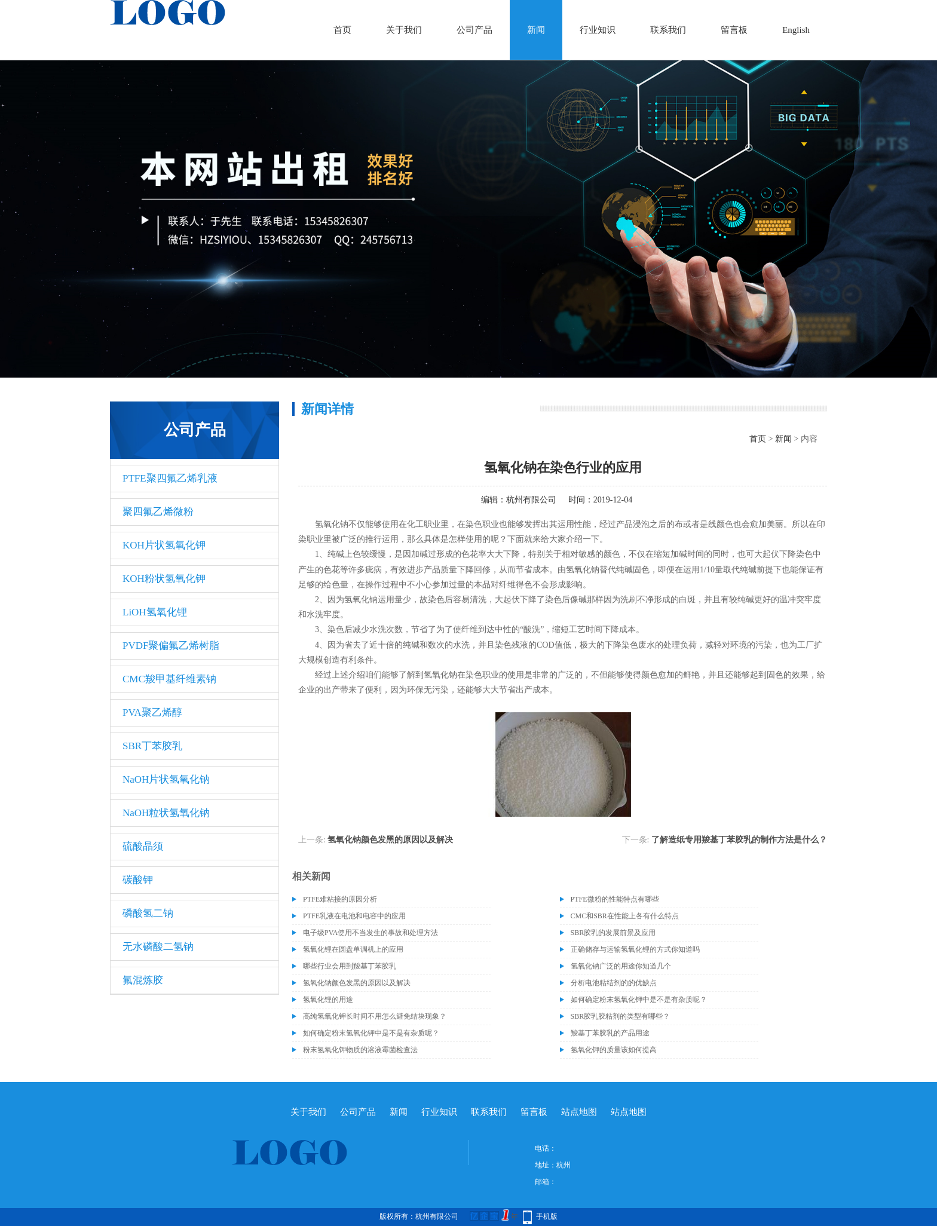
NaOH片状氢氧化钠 (166, 779)
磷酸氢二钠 (148, 913)
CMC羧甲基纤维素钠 (169, 679)
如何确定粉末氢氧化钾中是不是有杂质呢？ (639, 999)
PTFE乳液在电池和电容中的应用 (354, 916)
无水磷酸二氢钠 (158, 946)
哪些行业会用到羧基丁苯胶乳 (349, 966)
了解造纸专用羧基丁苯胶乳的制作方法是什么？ (739, 839)
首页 (342, 30)
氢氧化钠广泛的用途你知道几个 (621, 966)
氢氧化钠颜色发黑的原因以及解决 (390, 839)
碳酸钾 (138, 879)
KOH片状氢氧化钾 (164, 545)
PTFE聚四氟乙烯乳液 (170, 478)
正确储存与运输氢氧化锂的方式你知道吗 (635, 949)
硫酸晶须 (143, 846)
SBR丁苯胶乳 (152, 746)
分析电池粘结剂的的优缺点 (614, 983)
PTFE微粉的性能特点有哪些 (615, 899)
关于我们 (404, 30)
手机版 (547, 1216)
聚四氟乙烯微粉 (158, 511)
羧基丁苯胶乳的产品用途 (610, 1033)
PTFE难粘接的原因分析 (340, 899)
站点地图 (579, 1112)
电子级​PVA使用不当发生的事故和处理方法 (370, 932)
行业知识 (598, 30)
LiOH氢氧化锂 (155, 612)
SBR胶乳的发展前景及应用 (613, 932)
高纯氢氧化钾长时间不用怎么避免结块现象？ (374, 1016)
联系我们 (668, 30)
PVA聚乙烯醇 (152, 712)
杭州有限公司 (531, 499)
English (796, 30)
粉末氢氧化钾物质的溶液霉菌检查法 (360, 1050)
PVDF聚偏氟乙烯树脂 (171, 645)
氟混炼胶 (143, 980)
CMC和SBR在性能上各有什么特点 (625, 916)
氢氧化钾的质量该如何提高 (614, 1050)
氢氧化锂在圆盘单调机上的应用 (353, 949)
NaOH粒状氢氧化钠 (166, 813)
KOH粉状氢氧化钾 (164, 578)
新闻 (536, 30)
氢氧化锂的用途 (328, 999)
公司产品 (474, 30)
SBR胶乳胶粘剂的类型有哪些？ (620, 1016)
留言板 (734, 30)
